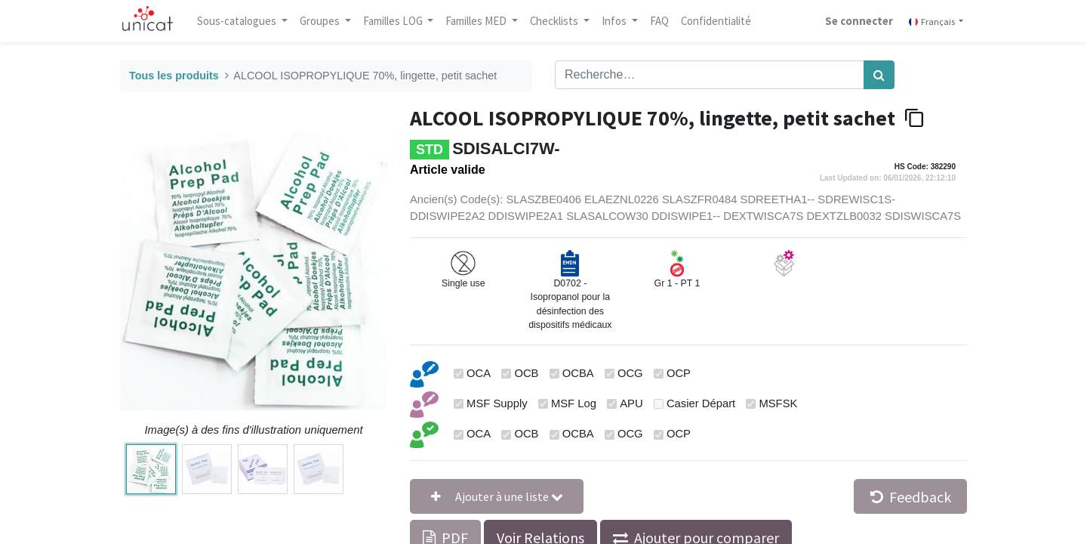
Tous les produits (174, 76)
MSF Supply (497, 403)
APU (631, 403)
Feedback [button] (910, 496)
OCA (479, 373)
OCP (679, 373)
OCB (526, 373)
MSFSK (778, 403)
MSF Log (573, 403)
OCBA (578, 373)
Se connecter (854, 21)
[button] (497, 496)
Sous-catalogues (242, 21)
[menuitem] (663, 21)
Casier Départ (701, 403)
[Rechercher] (879, 74)
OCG (630, 373)
